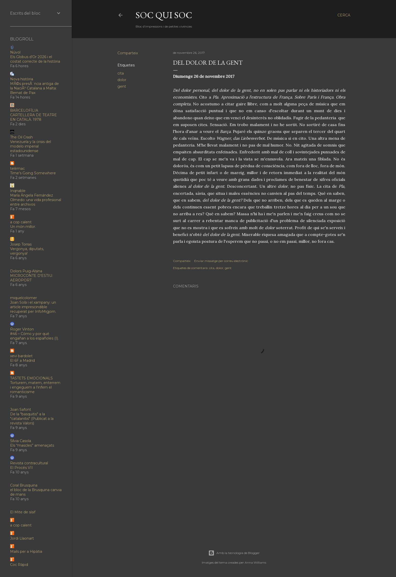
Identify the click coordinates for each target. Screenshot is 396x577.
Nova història (21, 79)
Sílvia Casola (20, 441)
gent (121, 86)
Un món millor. (23, 226)
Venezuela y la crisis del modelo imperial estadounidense (30, 146)
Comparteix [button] (127, 53)
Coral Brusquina (23, 485)
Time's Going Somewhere (33, 173)
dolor (121, 80)
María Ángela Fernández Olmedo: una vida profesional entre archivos (35, 200)
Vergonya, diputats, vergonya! (27, 251)
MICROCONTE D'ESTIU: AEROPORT (31, 277)
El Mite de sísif (22, 512)
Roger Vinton (22, 329)
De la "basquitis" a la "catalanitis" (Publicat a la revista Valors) (32, 418)
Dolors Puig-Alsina (26, 271)
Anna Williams (255, 562)
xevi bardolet (21, 356)
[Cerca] (343, 15)
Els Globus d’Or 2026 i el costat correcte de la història (35, 59)
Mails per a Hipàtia (26, 551)
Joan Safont (20, 409)
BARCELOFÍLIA (24, 110)
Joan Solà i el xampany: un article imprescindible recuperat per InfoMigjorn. (33, 307)
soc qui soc (164, 15)
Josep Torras (21, 244)
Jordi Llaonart (22, 538)
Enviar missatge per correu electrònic (221, 261)
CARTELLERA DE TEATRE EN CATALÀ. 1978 (33, 117)
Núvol (15, 52)
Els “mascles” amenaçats (32, 445)
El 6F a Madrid (22, 360)
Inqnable (18, 190)
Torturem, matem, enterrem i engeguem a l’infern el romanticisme (35, 387)
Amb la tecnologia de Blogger (234, 553)
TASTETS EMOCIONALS (31, 378)
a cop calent (21, 222)
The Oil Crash (21, 137)
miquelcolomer (23, 298)
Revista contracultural (29, 463)
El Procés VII (21, 467)
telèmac (17, 168)
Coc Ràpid (19, 564)
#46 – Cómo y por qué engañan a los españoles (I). (34, 336)
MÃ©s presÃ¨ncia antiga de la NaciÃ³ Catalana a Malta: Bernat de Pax (34, 88)
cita (120, 73)
